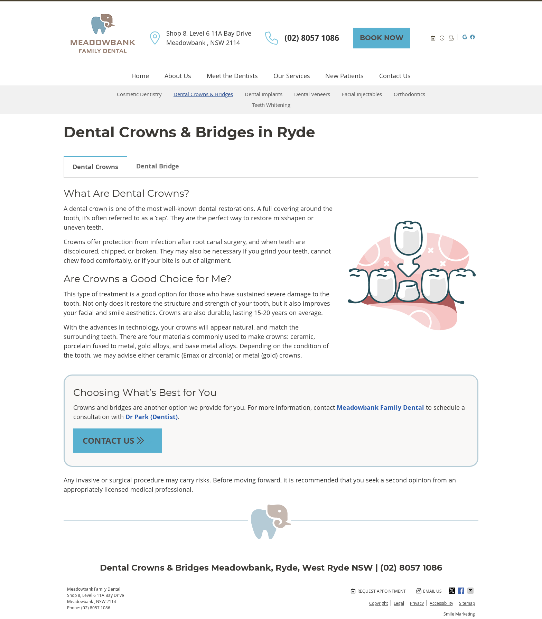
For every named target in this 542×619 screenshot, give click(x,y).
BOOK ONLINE (433, 38)
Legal (399, 603)
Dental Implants (263, 94)
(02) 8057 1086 (95, 607)
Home (140, 76)
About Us (178, 76)
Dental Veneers (312, 94)
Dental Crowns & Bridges (203, 94)
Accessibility (441, 603)
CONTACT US (118, 440)
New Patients (344, 76)
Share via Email (471, 591)
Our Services (291, 76)
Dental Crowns (95, 167)
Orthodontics (409, 94)
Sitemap (467, 603)
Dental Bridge (157, 166)
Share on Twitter (452, 591)
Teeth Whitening (271, 104)
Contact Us (395, 76)
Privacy (417, 603)
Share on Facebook (462, 591)
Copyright (378, 603)
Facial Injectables (362, 94)
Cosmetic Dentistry (139, 94)
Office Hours (442, 38)
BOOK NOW (381, 38)
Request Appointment (378, 591)
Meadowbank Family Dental (380, 407)
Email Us (451, 38)
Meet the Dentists (232, 76)
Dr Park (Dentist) (151, 417)
